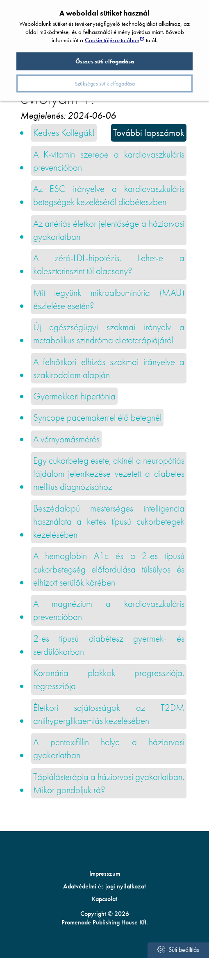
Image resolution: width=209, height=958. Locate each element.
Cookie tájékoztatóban (112, 40)
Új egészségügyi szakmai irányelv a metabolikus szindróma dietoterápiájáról (109, 333)
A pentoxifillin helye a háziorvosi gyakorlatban (109, 748)
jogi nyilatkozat (125, 886)
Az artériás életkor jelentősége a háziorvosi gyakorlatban (109, 230)
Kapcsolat (104, 899)
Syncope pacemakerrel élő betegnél (97, 417)
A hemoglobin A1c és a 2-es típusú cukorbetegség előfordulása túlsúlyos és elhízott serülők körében (109, 569)
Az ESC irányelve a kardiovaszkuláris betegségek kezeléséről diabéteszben (109, 195)
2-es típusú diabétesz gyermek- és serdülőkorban (109, 645)
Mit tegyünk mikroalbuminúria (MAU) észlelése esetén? (109, 299)
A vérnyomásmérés (66, 439)
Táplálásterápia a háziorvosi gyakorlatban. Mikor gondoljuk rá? (109, 783)
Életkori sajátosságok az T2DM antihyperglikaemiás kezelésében (109, 714)
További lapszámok (148, 132)
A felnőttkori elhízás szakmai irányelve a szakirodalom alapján (109, 368)
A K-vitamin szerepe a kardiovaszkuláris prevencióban (109, 161)
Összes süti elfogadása (104, 61)
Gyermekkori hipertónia (74, 396)
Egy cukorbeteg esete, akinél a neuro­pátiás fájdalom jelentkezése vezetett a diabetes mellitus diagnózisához (109, 473)
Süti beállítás (178, 949)
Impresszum (104, 873)
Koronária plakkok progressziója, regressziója (109, 679)
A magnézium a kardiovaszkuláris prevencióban (109, 610)
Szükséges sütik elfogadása (105, 83)
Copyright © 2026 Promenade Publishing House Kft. (104, 917)
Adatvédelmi (79, 886)
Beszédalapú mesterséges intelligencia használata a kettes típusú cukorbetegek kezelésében (109, 521)
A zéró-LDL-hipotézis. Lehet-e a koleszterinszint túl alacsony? (109, 264)
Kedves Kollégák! (64, 132)
